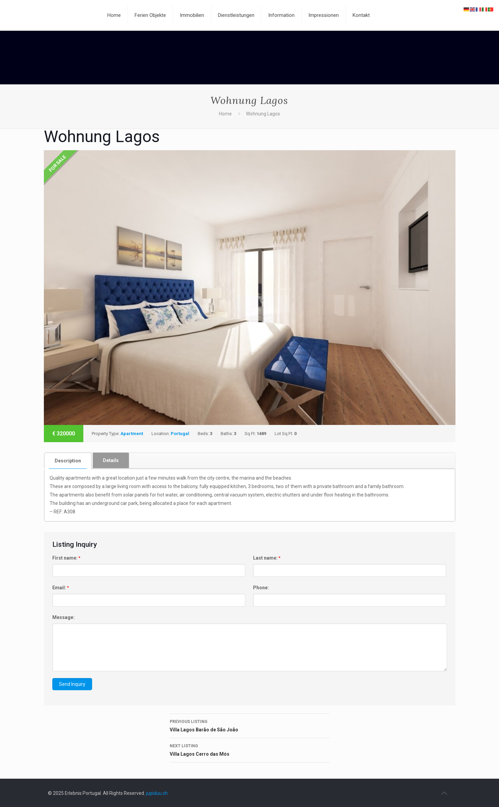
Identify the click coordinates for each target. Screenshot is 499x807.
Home (225, 113)
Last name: (266, 558)
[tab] (68, 460)
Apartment (131, 433)
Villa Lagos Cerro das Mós (250, 749)
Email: (60, 587)
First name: (66, 558)
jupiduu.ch (157, 793)
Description (68, 460)
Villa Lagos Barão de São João (250, 725)
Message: (63, 617)
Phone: (261, 587)
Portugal (180, 433)
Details (111, 460)
